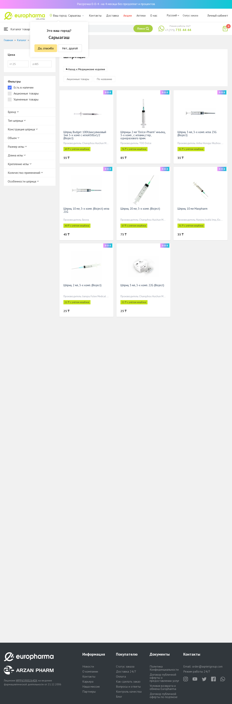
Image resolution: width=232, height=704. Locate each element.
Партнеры (89, 691)
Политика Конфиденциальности (164, 667)
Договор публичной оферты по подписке (163, 695)
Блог (119, 696)
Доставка (112, 15)
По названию (104, 79)
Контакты (95, 15)
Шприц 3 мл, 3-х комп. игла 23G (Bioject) (197, 133)
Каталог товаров (18, 29)
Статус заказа (190, 15)
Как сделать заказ (128, 681)
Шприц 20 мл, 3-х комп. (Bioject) (140, 208)
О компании (90, 671)
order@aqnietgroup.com (207, 666)
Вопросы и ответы (128, 686)
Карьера (87, 681)
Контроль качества (129, 691)
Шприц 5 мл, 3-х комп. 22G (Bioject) (142, 285)
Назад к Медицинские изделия (86, 69)
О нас (153, 15)
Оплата (121, 676)
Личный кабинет (217, 15)
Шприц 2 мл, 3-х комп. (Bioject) (82, 285)
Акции (127, 15)
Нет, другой (70, 48)
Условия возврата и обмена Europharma (163, 687)
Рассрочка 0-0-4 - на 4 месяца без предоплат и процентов (116, 4)
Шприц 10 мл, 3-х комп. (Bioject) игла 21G (86, 210)
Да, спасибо (46, 48)
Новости (88, 666)
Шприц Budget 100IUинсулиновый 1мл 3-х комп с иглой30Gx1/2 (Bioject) (84, 135)
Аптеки (141, 15)
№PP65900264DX (26, 680)
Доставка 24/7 (126, 671)
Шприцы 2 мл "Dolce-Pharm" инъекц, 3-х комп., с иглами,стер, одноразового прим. (142, 135)
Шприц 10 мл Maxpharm (192, 208)
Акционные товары (78, 79)
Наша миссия (91, 686)
